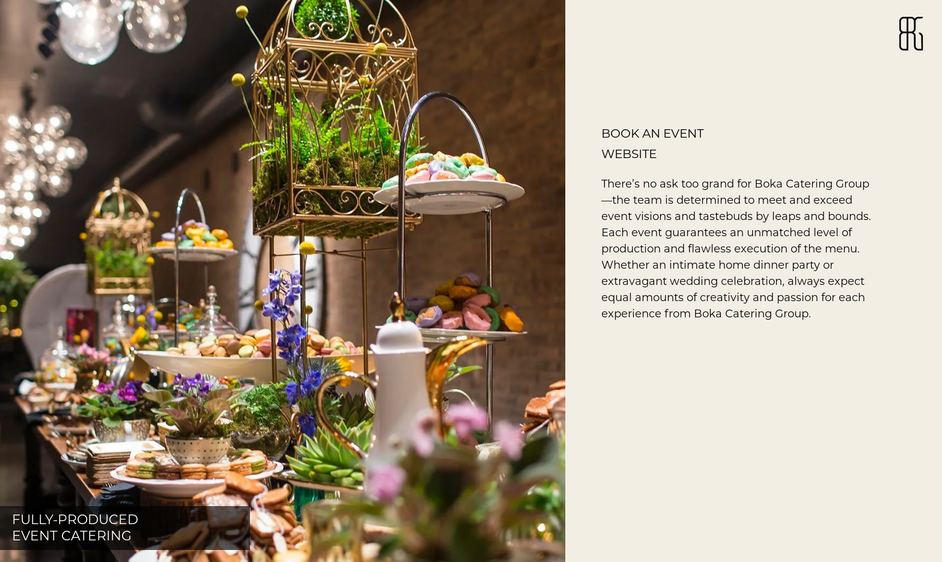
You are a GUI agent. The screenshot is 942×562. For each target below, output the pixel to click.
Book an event (652, 133)
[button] (282, 281)
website (629, 154)
